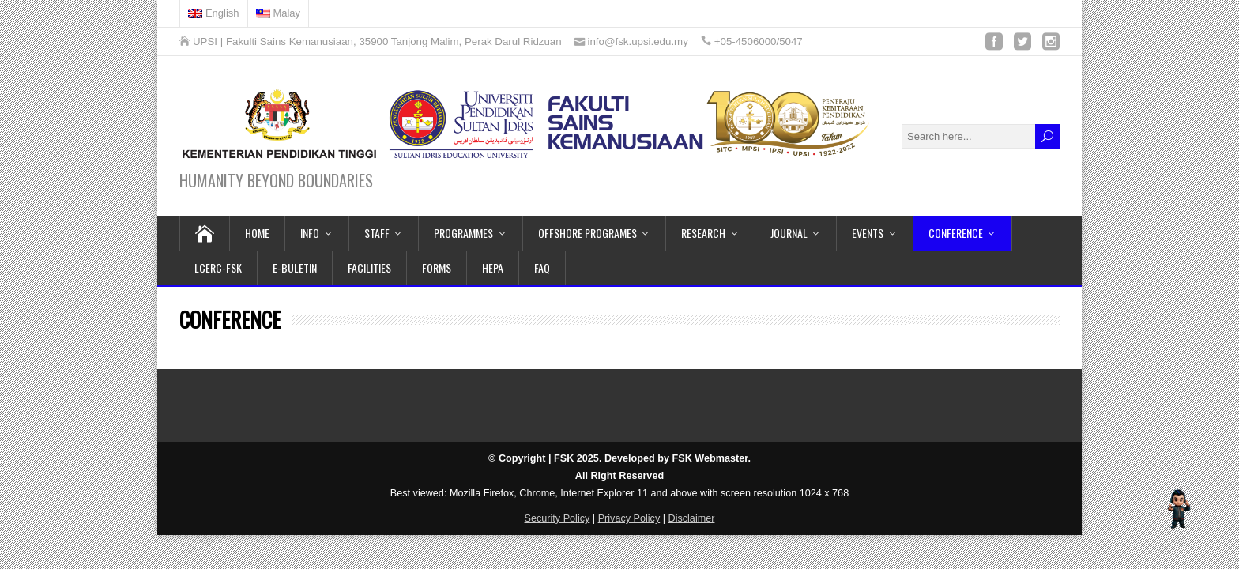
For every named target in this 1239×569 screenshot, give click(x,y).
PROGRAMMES (463, 232)
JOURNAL (789, 232)
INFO (309, 232)
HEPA (492, 267)
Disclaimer (691, 518)
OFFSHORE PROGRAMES (587, 232)
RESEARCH (703, 232)
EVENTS (867, 232)
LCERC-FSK (218, 267)
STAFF (377, 232)
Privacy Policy (629, 518)
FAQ (542, 267)
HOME (257, 232)
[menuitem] (214, 13)
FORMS (436, 267)
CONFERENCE (955, 232)
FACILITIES (369, 267)
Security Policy (557, 518)
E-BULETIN (295, 267)
